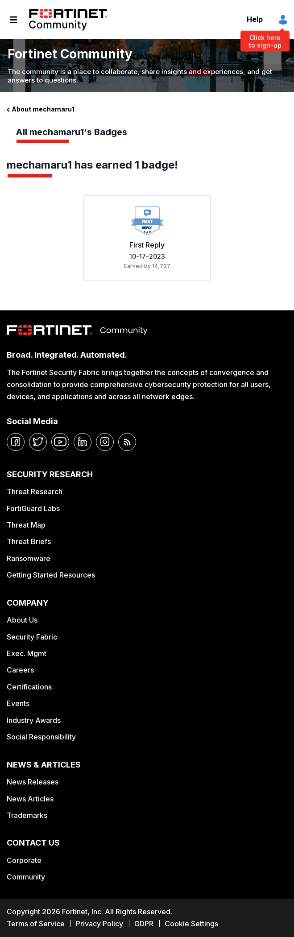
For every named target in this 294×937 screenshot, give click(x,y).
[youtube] (60, 442)
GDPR (143, 923)
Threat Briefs (29, 541)
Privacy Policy (99, 923)
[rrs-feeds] (127, 442)
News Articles (30, 798)
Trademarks (27, 815)
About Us (22, 619)
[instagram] (105, 442)
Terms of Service (36, 923)
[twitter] (38, 442)
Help (255, 19)
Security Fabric (32, 636)
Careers (20, 669)
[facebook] (16, 442)
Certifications (29, 686)
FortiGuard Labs (33, 508)
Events (18, 703)
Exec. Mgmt (26, 653)
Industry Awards (34, 720)
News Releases (32, 781)
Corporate (24, 860)
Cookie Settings (191, 923)
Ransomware (28, 558)
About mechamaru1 (43, 109)
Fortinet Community (68, 19)
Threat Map (26, 524)
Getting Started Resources (51, 574)
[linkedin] (82, 442)
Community (26, 876)
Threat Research (34, 491)
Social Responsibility (41, 736)
